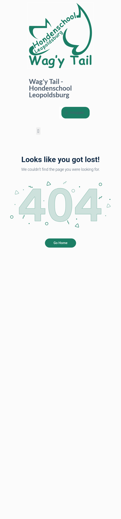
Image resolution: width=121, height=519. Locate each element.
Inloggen (74, 112)
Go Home (61, 243)
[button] (38, 131)
